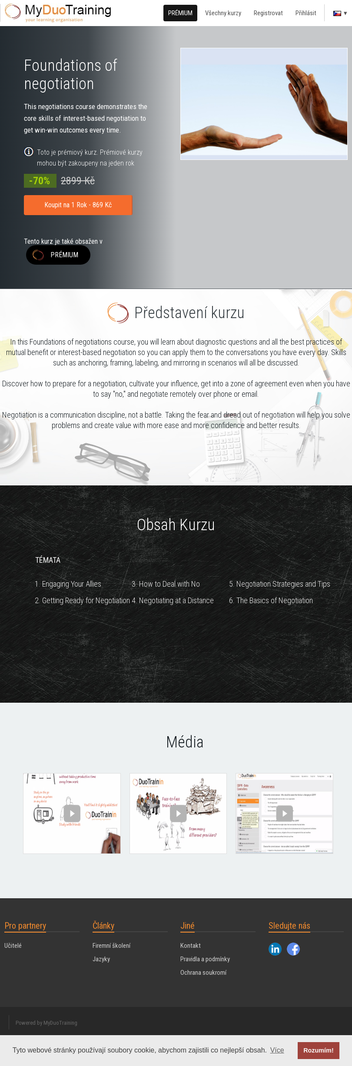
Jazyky (101, 959)
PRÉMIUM (180, 13)
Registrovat (268, 13)
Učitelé (13, 946)
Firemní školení (111, 946)
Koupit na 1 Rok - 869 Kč (78, 205)
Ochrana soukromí (203, 972)
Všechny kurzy (223, 13)
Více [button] (277, 1050)
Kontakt (190, 946)
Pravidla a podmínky (205, 959)
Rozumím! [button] (318, 1050)
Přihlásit (306, 13)
